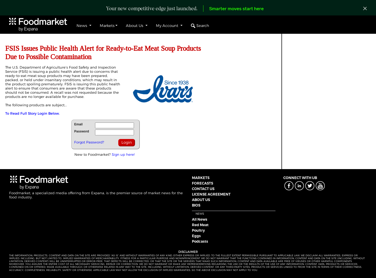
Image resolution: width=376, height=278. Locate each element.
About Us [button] (135, 25)
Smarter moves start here (236, 9)
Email (78, 124)
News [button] (82, 25)
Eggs (196, 236)
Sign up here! (123, 154)
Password (81, 131)
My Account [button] (167, 25)
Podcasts (200, 241)
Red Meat (200, 225)
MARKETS (200, 178)
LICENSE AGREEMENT (211, 194)
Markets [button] (107, 25)
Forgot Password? (89, 142)
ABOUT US (201, 200)
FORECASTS (202, 183)
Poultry (198, 230)
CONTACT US (203, 189)
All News (199, 219)
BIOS (196, 205)
